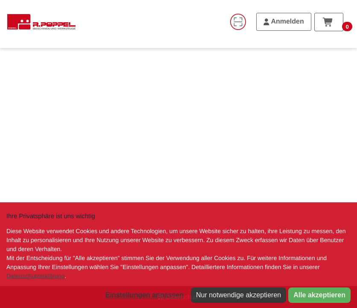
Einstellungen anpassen (144, 295)
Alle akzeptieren (319, 295)
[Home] (41, 22)
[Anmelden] (283, 22)
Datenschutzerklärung (35, 275)
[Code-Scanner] (238, 21)
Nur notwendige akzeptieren (238, 295)
